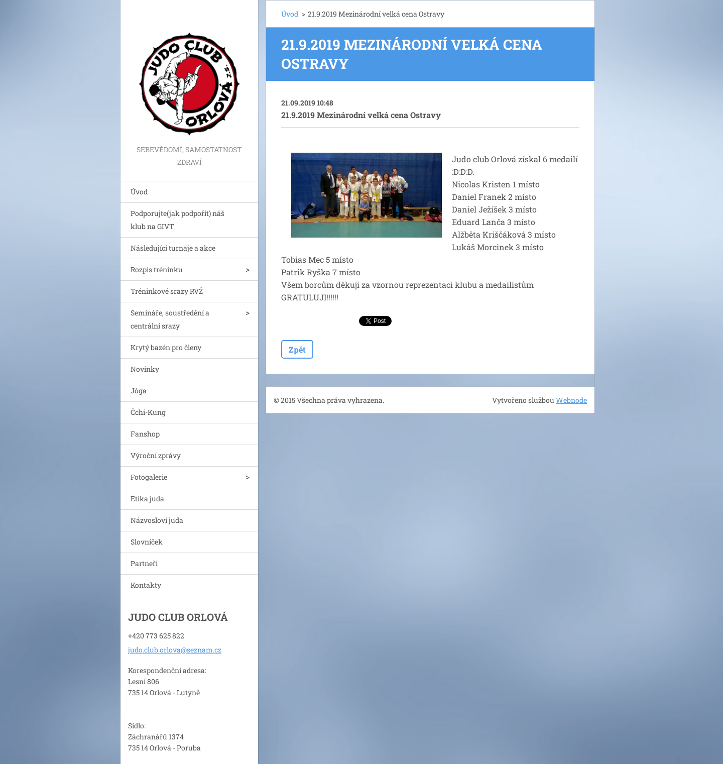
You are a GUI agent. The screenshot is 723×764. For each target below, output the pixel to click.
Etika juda (147, 498)
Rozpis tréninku (157, 269)
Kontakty (146, 585)
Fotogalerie (149, 477)
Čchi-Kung (148, 412)
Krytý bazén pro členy (166, 347)
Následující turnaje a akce (173, 248)
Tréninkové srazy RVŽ (167, 291)
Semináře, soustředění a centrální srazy (170, 319)
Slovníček (147, 542)
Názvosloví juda (157, 520)
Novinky (145, 369)
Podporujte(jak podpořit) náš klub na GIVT (177, 219)
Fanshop (145, 434)
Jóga (139, 390)
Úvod (139, 191)
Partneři (144, 563)
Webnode (571, 400)
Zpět (297, 349)
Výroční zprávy (156, 455)
